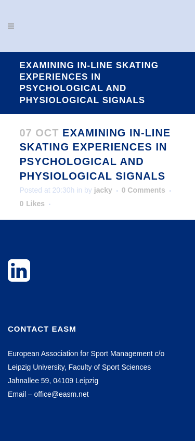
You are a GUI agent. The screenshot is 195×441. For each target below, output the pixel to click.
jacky (103, 190)
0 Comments (143, 190)
